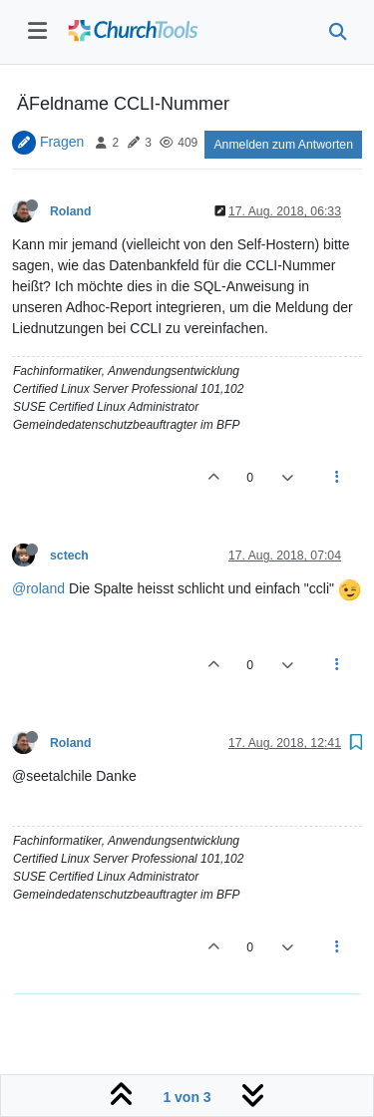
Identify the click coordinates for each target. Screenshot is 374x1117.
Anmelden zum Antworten (283, 145)
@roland (38, 588)
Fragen (62, 142)
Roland (71, 211)
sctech (69, 555)
